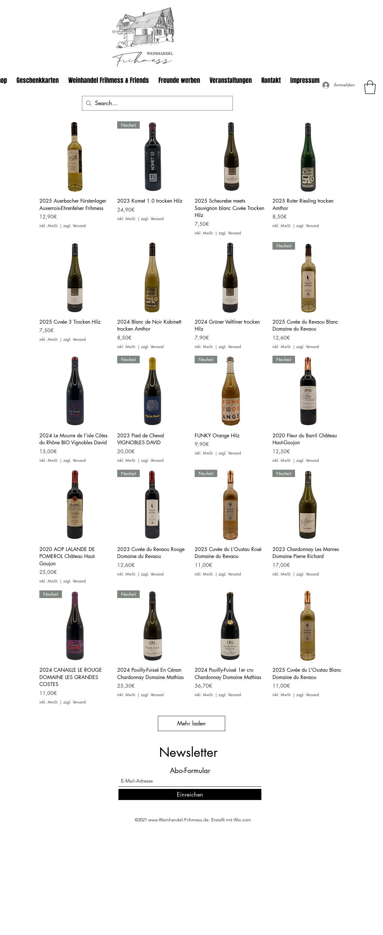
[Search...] (157, 103)
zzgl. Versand (74, 225)
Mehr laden (191, 723)
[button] (370, 87)
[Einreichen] (189, 794)
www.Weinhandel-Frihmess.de (178, 820)
